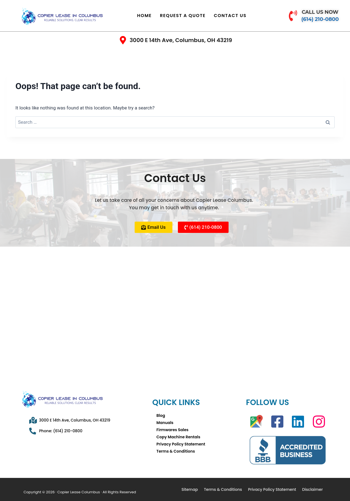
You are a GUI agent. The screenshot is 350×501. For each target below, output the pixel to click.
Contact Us (230, 15)
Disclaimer (312, 489)
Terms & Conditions (175, 451)
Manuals (164, 422)
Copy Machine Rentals (178, 437)
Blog (160, 415)
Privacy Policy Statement (180, 444)
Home (144, 15)
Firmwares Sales (172, 430)
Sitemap (189, 489)
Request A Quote (183, 15)
